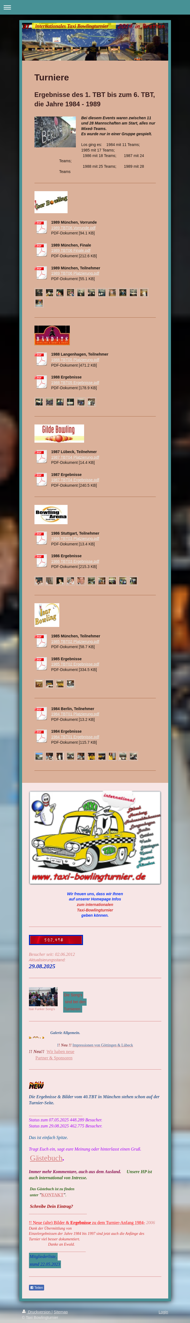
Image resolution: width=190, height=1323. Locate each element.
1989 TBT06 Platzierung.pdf (75, 273)
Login (163, 1312)
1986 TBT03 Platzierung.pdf (75, 538)
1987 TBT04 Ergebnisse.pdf (75, 480)
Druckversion (37, 1312)
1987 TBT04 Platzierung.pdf (75, 457)
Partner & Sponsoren (54, 1058)
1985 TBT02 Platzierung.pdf (75, 641)
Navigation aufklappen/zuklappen (95, 7)
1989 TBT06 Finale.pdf (70, 250)
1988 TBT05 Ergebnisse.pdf (75, 382)
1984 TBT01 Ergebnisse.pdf (75, 737)
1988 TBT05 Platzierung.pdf (75, 360)
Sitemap (61, 1312)
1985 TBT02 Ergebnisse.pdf (75, 664)
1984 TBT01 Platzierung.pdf (75, 714)
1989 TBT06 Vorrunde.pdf (73, 228)
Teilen (36, 1288)
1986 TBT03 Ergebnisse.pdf (75, 561)
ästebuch (49, 1158)
